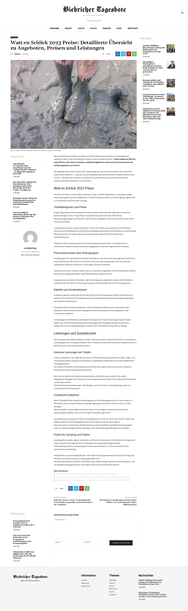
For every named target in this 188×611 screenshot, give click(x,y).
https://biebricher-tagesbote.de (30, 252)
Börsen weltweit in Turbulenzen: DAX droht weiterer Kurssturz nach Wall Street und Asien (92, 477)
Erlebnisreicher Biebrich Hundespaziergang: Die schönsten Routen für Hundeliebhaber (25, 201)
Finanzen (14, 37)
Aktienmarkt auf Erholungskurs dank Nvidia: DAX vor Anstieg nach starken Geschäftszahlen (93, 480)
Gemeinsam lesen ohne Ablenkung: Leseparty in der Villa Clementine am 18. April (154, 97)
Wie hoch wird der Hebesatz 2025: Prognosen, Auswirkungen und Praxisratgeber (22, 539)
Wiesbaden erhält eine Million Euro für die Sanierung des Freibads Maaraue (86, 474)
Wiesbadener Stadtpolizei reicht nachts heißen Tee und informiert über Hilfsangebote (118, 502)
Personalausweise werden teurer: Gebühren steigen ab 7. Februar (24, 524)
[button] (182, 12)
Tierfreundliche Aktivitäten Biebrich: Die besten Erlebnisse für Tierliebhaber (24, 215)
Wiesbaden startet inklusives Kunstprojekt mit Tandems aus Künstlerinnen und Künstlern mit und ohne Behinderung (154, 114)
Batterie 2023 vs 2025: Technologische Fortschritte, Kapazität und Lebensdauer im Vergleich (73, 502)
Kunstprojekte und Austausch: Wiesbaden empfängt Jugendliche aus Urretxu (153, 83)
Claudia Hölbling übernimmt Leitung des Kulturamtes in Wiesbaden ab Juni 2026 (154, 50)
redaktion (17, 54)
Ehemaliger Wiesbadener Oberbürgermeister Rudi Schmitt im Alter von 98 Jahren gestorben (153, 67)
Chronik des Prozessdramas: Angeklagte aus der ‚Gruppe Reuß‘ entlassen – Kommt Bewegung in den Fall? (24, 169)
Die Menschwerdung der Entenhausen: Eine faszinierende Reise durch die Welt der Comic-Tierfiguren (24, 186)
